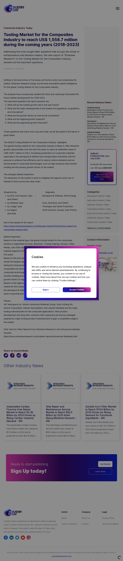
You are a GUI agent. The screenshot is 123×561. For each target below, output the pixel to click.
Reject (46, 290)
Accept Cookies (76, 289)
